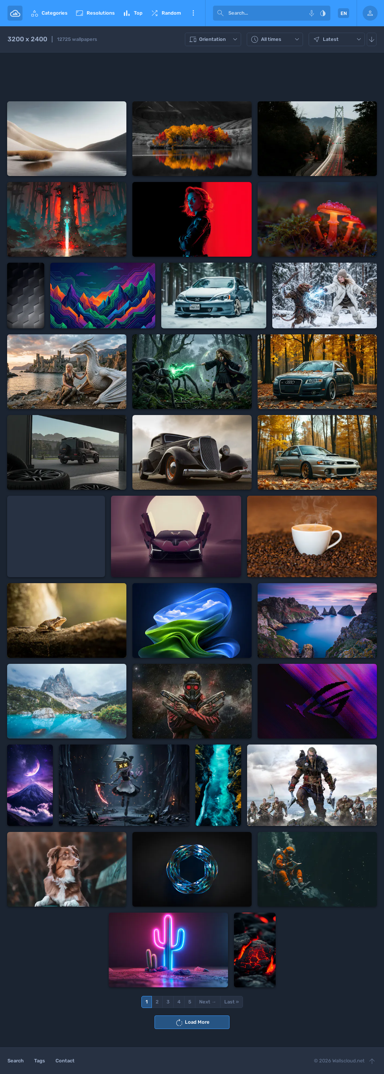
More (193, 13)
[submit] (220, 13)
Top (132, 13)
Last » (231, 1002)
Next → (207, 1002)
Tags (39, 1060)
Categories (49, 13)
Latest (337, 39)
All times (276, 39)
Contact (65, 1060)
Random (165, 13)
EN (343, 13)
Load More (192, 1022)
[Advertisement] (192, 77)
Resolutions (95, 13)
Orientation (214, 39)
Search (16, 1060)
